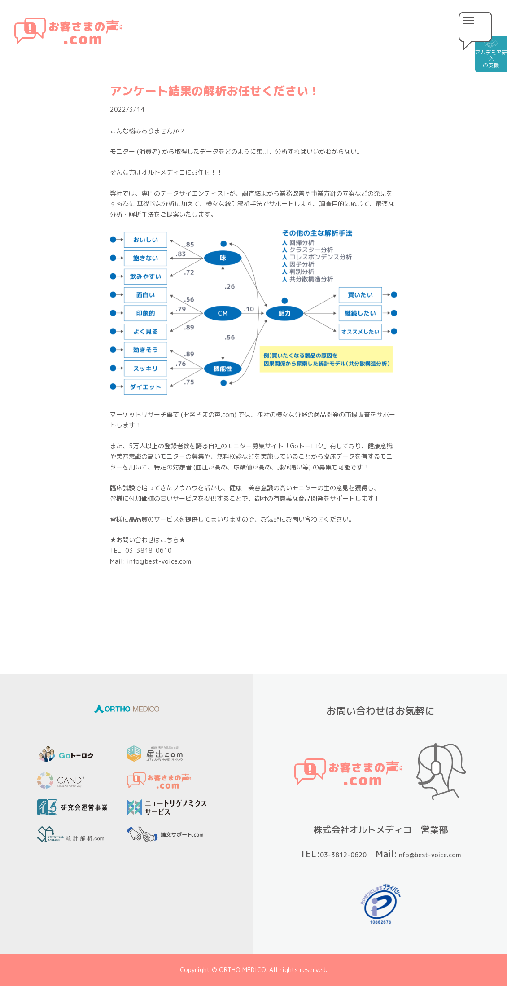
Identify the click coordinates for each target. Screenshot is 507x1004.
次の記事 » (300, 603)
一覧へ (253, 603)
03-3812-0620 (390, 853)
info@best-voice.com (395, 869)
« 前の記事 (206, 603)
